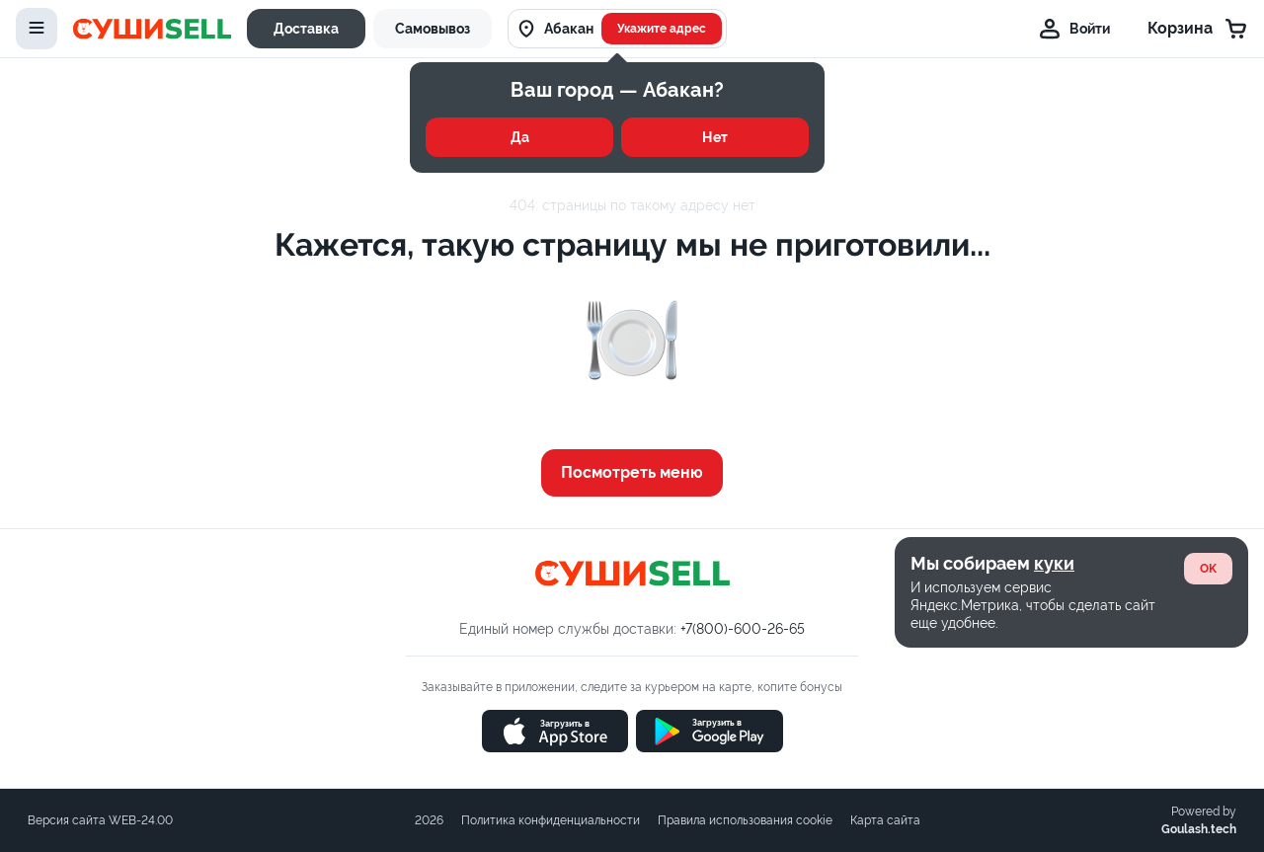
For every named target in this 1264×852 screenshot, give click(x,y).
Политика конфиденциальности (550, 820)
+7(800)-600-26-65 (742, 629)
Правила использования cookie (745, 820)
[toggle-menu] (36, 28)
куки (1054, 563)
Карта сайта (885, 820)
